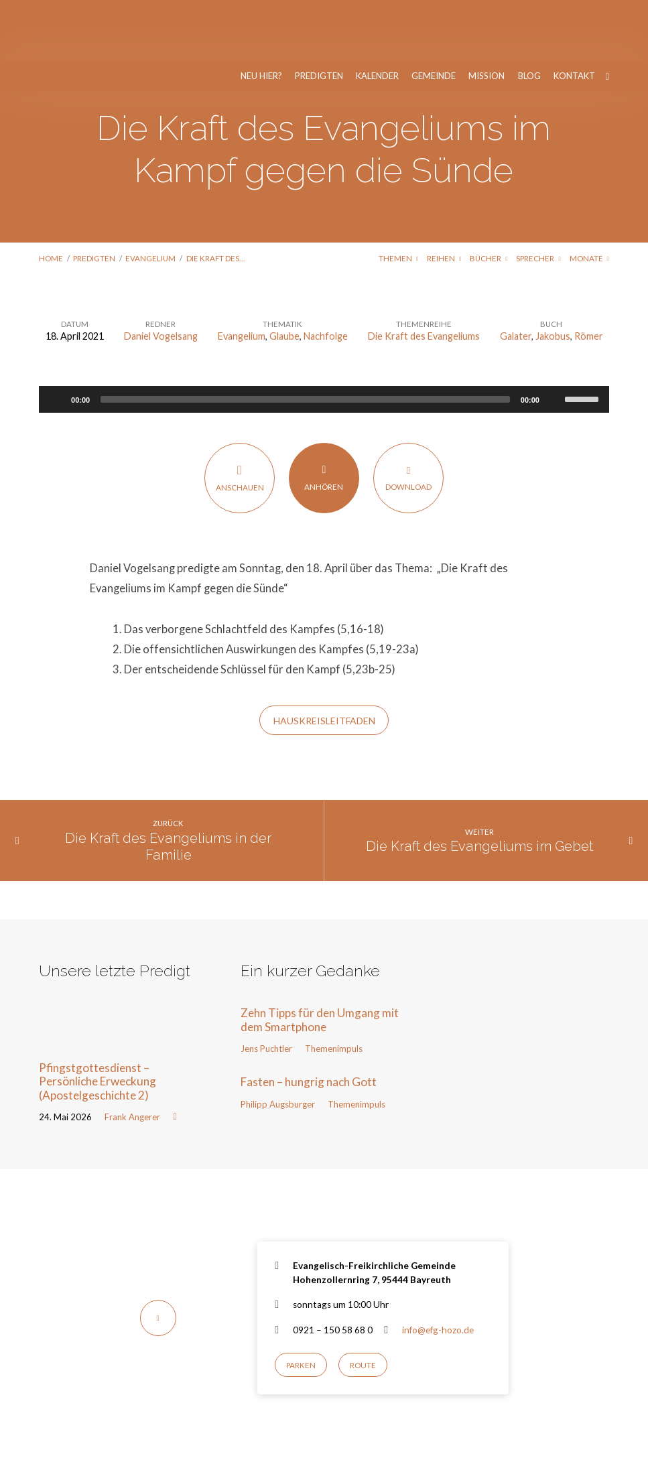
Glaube (284, 275)
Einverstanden (271, 1445)
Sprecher (538, 198)
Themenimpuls (334, 988)
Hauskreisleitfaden (324, 660)
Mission (486, 15)
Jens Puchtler (266, 988)
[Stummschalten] (554, 339)
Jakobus (552, 275)
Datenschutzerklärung (560, 1425)
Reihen (444, 198)
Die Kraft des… (215, 198)
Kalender (377, 15)
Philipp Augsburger (278, 1044)
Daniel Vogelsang (161, 275)
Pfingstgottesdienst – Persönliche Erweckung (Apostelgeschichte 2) (97, 1021)
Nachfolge (326, 275)
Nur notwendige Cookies (363, 1445)
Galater (515, 275)
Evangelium (150, 198)
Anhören (324, 417)
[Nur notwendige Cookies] (631, 1430)
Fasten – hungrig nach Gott (309, 1021)
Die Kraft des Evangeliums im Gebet (479, 786)
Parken (301, 1305)
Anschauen (239, 417)
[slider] (305, 339)
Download (408, 417)
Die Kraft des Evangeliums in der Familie (168, 786)
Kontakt (574, 15)
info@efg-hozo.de (438, 1269)
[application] (324, 339)
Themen (398, 198)
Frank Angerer (132, 1056)
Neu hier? (261, 15)
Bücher (488, 198)
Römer (588, 275)
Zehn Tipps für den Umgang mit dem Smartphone (320, 959)
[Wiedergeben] (56, 339)
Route (363, 1305)
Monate (589, 198)
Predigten (319, 15)
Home (51, 198)
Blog (529, 15)
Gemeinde (433, 15)
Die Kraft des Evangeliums (424, 275)
